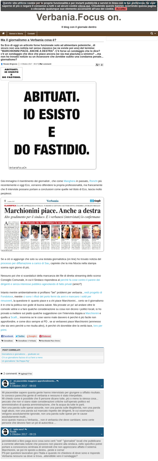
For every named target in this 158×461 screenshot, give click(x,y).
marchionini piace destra (50, 341)
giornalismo (8, 341)
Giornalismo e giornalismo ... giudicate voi (20, 354)
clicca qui (84, 5)
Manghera (69, 181)
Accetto (121, 8)
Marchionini (92, 313)
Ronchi (93, 181)
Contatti (31, 34)
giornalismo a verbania (26, 341)
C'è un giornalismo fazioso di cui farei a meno (22, 357)
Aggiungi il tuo (26, 374)
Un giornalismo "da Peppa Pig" (15, 361)
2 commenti (45, 64)
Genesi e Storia (16, 34)
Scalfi (14, 317)
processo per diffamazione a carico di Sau (25, 263)
